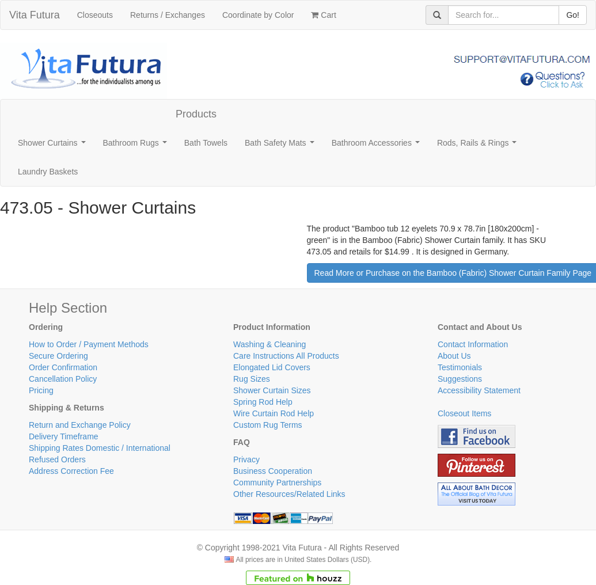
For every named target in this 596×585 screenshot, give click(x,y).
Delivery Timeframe (63, 436)
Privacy (246, 459)
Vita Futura (34, 15)
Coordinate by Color (258, 15)
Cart (323, 15)
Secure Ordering (58, 355)
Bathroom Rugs (137, 146)
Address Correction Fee (71, 471)
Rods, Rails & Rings (479, 146)
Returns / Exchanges (167, 15)
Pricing (41, 390)
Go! (572, 15)
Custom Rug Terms (267, 425)
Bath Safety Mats (281, 146)
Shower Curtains (54, 146)
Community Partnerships (277, 482)
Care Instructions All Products (286, 355)
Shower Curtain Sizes (272, 390)
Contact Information (473, 344)
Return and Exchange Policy (80, 425)
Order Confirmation (63, 367)
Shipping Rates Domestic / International (99, 448)
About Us (454, 355)
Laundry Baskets (48, 171)
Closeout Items (464, 413)
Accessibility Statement (479, 390)
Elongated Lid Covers (271, 367)
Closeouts (95, 15)
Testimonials (460, 367)
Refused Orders (57, 459)
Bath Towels (205, 142)
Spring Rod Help (263, 402)
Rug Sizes (251, 378)
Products (196, 114)
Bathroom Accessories (378, 146)
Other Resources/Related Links (289, 494)
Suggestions (460, 378)
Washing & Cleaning (269, 344)
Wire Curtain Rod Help (273, 413)
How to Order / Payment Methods (89, 344)
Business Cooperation (272, 471)
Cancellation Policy (63, 378)
